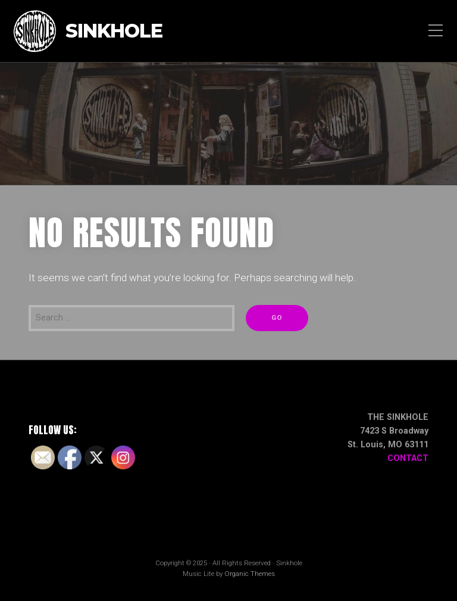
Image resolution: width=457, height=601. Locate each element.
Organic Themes (249, 573)
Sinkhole (113, 31)
